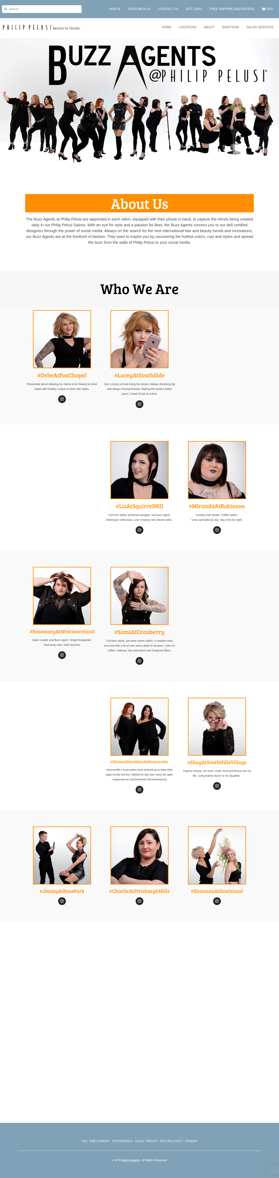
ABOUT (209, 27)
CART (267, 9)
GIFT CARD (194, 9)
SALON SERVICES (259, 27)
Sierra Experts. (131, 1160)
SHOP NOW (230, 27)
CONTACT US (168, 9)
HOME (166, 27)
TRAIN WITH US (139, 9)
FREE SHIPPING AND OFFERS (231, 9)
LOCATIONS (187, 27)
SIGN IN (114, 9)
